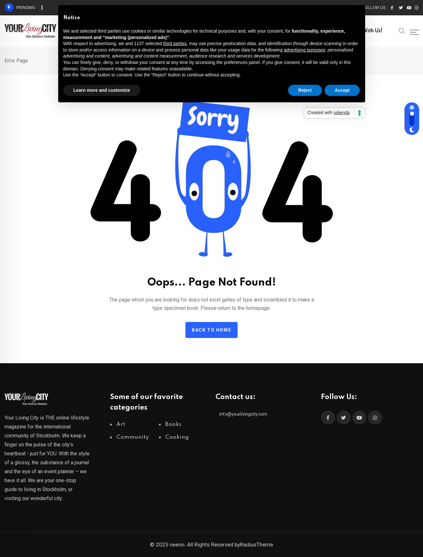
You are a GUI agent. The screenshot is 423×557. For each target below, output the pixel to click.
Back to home (211, 330)
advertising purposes (304, 49)
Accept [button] (342, 90)
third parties (174, 43)
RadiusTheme (256, 544)
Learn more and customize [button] (102, 90)
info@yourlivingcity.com (243, 414)
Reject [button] (305, 90)
